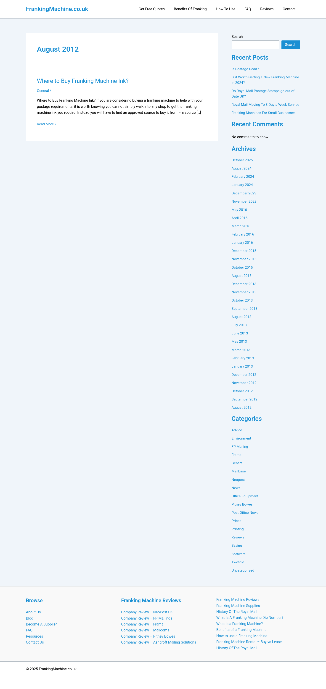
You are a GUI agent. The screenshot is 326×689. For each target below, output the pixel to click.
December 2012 (244, 379)
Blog (29, 618)
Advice (237, 434)
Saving (237, 550)
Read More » (47, 124)
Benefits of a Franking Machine (241, 630)
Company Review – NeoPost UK (147, 612)
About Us (33, 612)
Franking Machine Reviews (238, 600)
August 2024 (242, 173)
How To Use (232, 9)
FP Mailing (240, 451)
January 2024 (243, 190)
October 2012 (243, 395)
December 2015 (244, 256)
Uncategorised (243, 574)
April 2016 (240, 223)
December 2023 (244, 198)
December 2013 (244, 288)
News (236, 492)
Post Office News (246, 517)
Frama (237, 459)
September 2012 (245, 404)
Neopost (239, 484)
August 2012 (242, 412)
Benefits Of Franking (198, 9)
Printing (238, 533)
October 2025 (243, 165)
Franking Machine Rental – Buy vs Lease (249, 642)
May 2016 (240, 214)
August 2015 (242, 280)
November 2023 (244, 206)
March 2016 (241, 231)
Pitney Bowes (243, 508)
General (43, 90)
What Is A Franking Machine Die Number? (250, 618)
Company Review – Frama (142, 624)
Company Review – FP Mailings (146, 618)
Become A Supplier (41, 624)
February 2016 (243, 239)
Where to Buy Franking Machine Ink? (84, 80)
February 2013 (243, 362)
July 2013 (239, 330)
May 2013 (240, 346)
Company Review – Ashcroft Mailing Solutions (158, 642)
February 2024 (243, 182)
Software (239, 558)
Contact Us (35, 642)
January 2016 (243, 247)
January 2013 (243, 371)
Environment (242, 443)
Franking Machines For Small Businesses (265, 118)
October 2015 (243, 272)
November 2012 (244, 387)
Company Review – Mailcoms (145, 630)
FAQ (252, 9)
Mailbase (239, 476)
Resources (34, 636)
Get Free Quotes (162, 9)
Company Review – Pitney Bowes (148, 636)
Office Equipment (246, 500)
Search (237, 36)
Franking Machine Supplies (238, 606)
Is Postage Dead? (246, 69)
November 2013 (244, 297)
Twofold (238, 566)
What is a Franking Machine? (239, 624)
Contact (290, 9)
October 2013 (243, 305)
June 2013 (240, 338)
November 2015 (244, 264)
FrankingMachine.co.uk (57, 8)
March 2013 (241, 354)
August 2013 (242, 321)
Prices (237, 525)
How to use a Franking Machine (241, 636)
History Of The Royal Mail (236, 612)
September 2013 (245, 313)
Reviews (269, 9)
